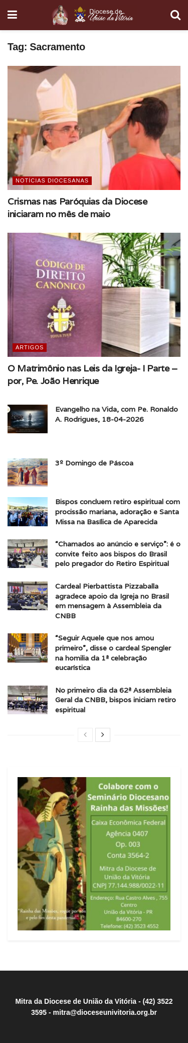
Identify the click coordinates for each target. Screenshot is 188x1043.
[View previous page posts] (85, 735)
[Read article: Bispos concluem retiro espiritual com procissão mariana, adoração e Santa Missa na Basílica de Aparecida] (28, 511)
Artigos (30, 347)
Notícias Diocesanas (52, 180)
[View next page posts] (102, 735)
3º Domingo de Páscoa (94, 462)
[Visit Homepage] (93, 15)
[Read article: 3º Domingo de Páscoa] (28, 472)
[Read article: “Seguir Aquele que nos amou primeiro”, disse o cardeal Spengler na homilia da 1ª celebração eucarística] (28, 647)
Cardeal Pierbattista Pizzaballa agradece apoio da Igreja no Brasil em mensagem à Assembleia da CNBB (112, 601)
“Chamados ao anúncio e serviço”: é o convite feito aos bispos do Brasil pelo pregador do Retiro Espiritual (117, 553)
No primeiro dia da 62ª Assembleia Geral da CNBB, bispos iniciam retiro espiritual (115, 700)
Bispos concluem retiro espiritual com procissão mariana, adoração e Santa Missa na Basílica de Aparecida (117, 511)
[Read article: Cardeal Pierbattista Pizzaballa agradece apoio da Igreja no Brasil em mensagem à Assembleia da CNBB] (28, 596)
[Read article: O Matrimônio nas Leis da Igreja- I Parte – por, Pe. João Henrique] (94, 295)
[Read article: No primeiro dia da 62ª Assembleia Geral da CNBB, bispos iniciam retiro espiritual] (28, 700)
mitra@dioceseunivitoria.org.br (105, 1012)
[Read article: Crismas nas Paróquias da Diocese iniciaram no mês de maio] (94, 128)
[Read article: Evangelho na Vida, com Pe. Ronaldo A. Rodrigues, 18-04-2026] (28, 419)
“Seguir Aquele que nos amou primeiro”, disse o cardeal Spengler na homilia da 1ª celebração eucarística (113, 652)
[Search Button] (175, 15)
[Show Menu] (12, 15)
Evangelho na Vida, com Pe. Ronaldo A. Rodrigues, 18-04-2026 (116, 414)
